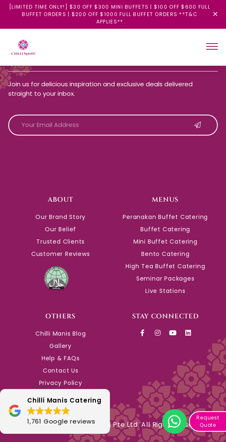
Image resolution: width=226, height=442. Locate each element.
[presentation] (70, 158)
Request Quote (207, 421)
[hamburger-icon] (212, 47)
